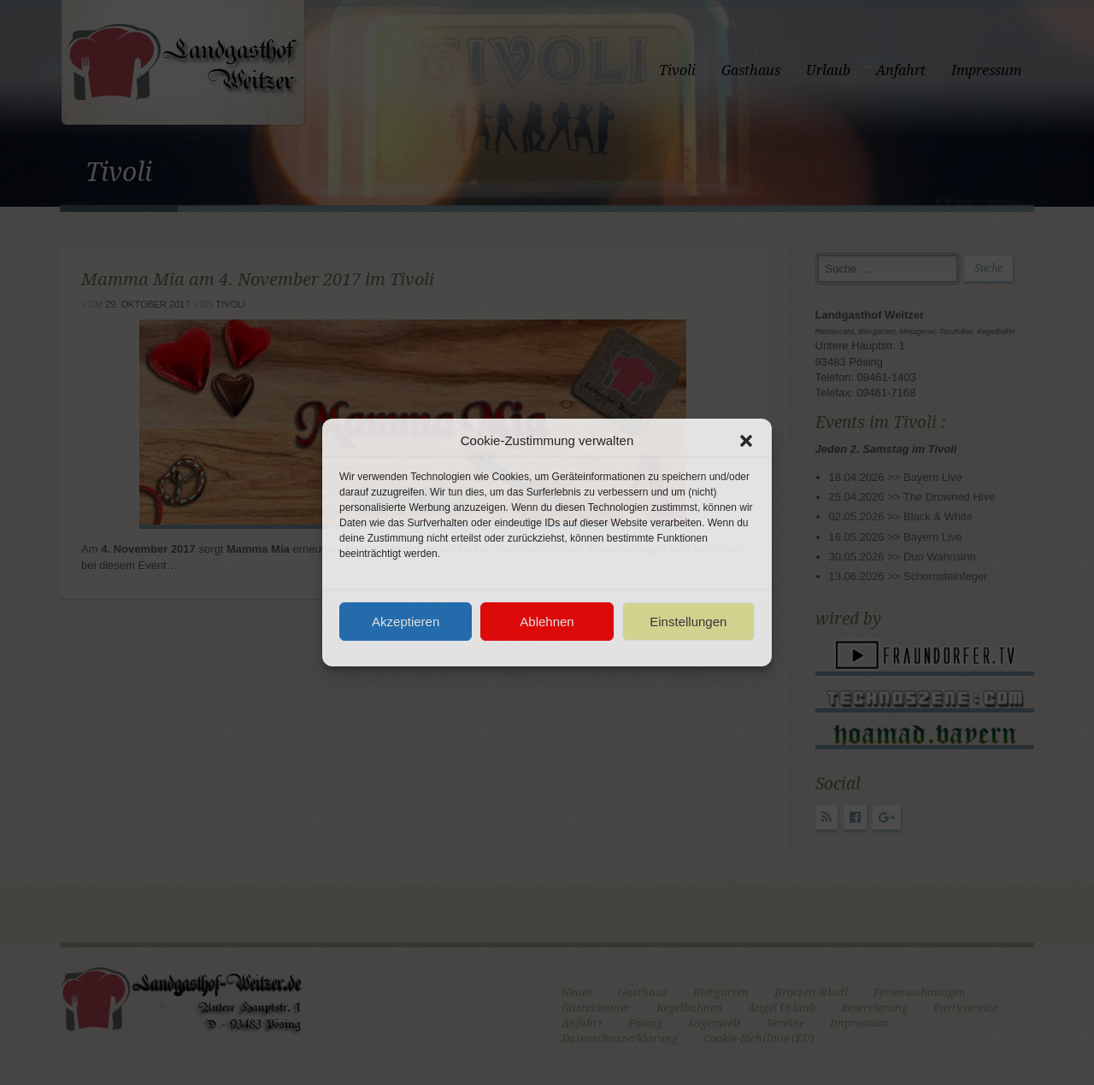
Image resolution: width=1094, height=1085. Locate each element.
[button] (746, 440)
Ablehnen (546, 621)
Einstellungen (688, 621)
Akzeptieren (405, 621)
